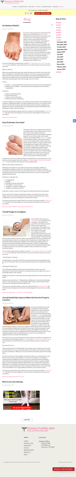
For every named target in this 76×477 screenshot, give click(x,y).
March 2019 (60, 64)
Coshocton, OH (42, 286)
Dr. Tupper (32, 63)
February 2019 (61, 67)
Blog (62, 6)
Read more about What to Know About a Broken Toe (17, 206)
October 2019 (61, 47)
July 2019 (60, 54)
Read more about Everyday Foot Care (13, 376)
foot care (39, 315)
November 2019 (62, 44)
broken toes (43, 137)
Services (56, 6)
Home (15, 6)
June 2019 (60, 57)
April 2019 (60, 62)
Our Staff (31, 6)
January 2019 (61, 69)
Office (38, 6)
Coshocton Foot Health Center (42, 339)
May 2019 (60, 59)
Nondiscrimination (68, 462)
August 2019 (61, 52)
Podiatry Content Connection (33, 462)
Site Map (61, 462)
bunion (42, 34)
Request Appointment (42, 13)
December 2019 (62, 42)
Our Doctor (22, 6)
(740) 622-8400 (42, 10)
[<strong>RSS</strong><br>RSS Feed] (52, 25)
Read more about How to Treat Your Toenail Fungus (17, 292)
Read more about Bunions (9, 117)
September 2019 (62, 49)
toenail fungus (35, 220)
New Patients (46, 6)
